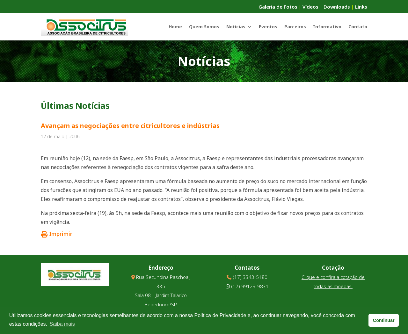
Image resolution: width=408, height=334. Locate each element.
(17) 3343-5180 (250, 277)
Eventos (268, 27)
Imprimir (56, 234)
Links (361, 7)
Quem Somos (204, 27)
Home (175, 27)
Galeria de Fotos (278, 7)
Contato (357, 27)
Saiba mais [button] (62, 324)
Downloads (337, 7)
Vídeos (310, 7)
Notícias (235, 27)
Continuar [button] (384, 320)
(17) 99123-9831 (250, 286)
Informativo (327, 27)
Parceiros (295, 27)
